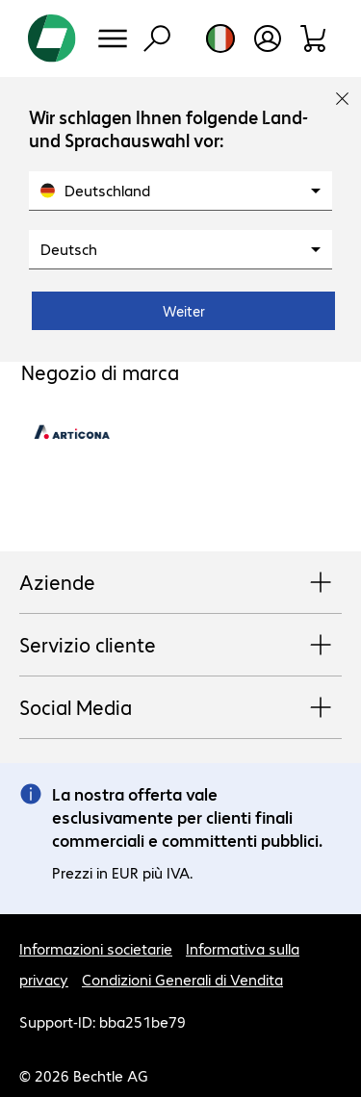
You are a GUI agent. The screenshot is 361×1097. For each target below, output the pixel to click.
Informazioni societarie (95, 948)
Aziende (180, 583)
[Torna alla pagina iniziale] (52, 38)
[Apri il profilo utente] (267, 38)
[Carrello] (314, 38)
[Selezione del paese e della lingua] (220, 38)
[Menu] (112, 38)
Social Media (180, 708)
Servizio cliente (180, 645)
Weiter (184, 310)
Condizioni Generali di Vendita (182, 979)
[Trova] (157, 38)
